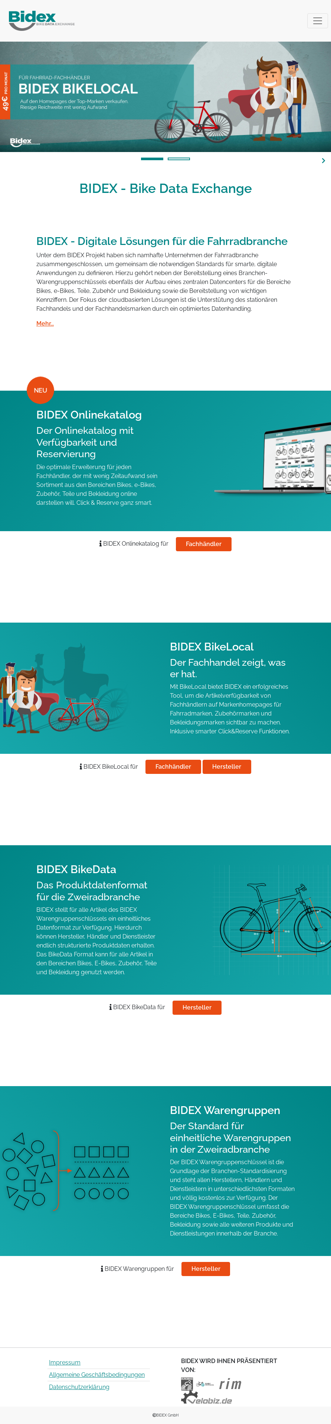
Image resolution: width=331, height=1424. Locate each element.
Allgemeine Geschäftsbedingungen (97, 1374)
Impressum (65, 1362)
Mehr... (45, 323)
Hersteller (226, 766)
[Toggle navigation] (317, 20)
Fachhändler (204, 544)
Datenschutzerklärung (79, 1387)
